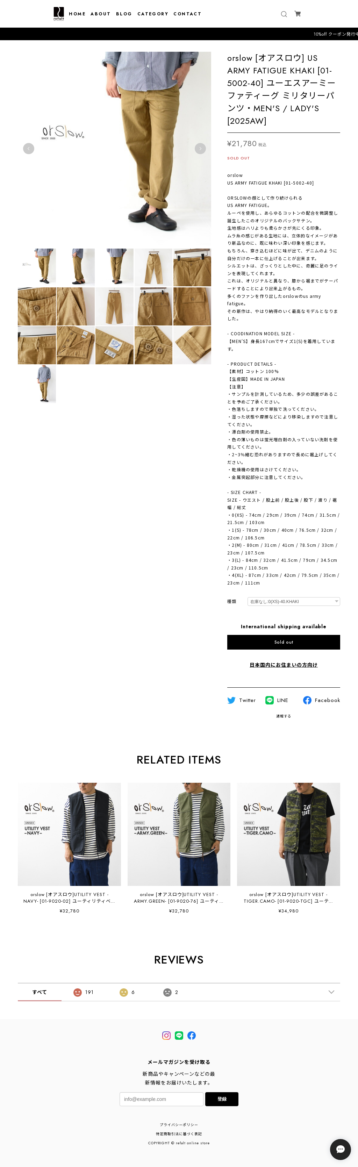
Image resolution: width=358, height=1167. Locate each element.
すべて (39, 992)
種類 (231, 602)
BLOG (124, 14)
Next (200, 148)
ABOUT (101, 14)
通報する (284, 716)
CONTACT (187, 14)
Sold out (283, 642)
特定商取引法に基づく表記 (179, 1134)
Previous (28, 148)
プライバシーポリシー (179, 1124)
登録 (222, 1099)
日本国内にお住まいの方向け (283, 665)
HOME (77, 14)
